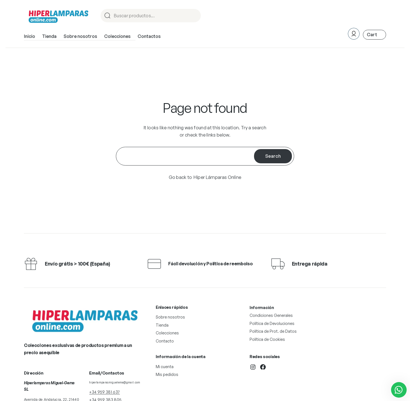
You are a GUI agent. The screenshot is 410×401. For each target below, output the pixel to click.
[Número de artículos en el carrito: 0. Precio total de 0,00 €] (374, 35)
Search (273, 156)
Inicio (29, 36)
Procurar (194, 16)
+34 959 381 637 (104, 392)
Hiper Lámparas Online (217, 177)
